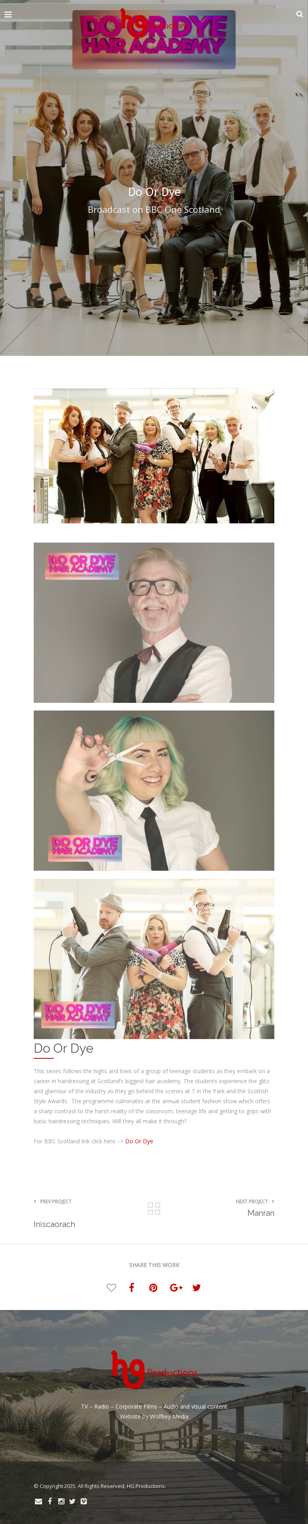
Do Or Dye (139, 1141)
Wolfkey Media (169, 1416)
